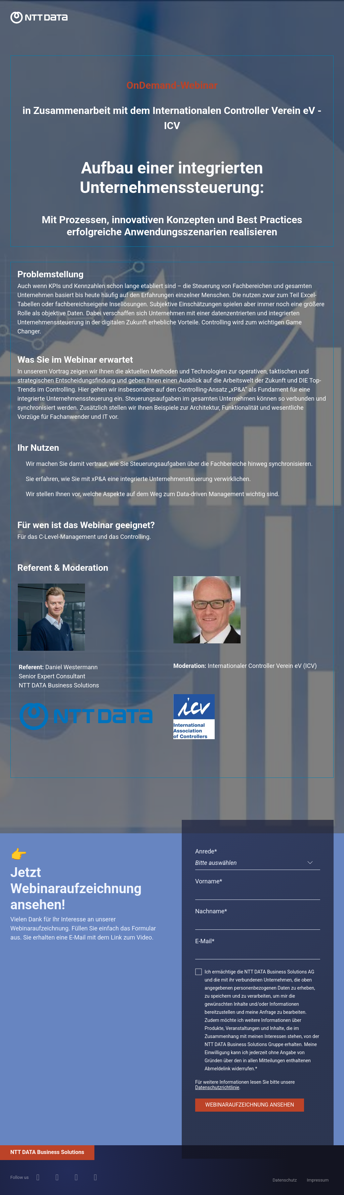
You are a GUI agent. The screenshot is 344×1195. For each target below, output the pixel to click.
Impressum (318, 1180)
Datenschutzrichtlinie (217, 1087)
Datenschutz (284, 1180)
